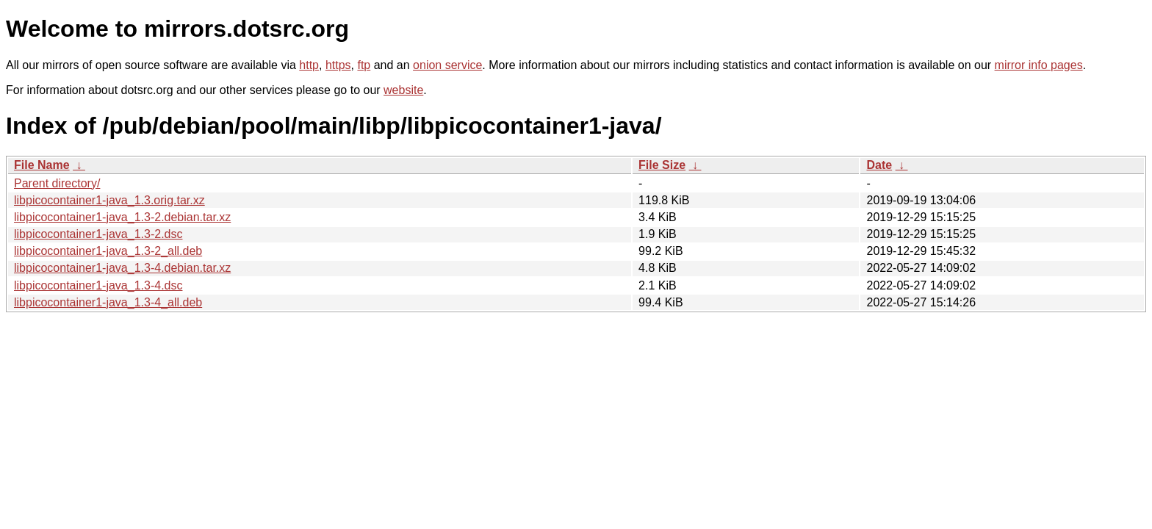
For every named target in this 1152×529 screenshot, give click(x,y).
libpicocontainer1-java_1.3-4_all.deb (108, 302)
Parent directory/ (57, 183)
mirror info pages (1039, 65)
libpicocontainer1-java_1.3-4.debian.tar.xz (122, 268)
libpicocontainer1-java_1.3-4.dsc (98, 285)
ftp (363, 65)
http (309, 65)
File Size (661, 165)
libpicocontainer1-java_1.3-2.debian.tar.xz (122, 217)
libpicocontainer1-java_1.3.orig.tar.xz (109, 200)
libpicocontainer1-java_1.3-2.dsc (98, 234)
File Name (42, 165)
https (338, 65)
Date (879, 165)
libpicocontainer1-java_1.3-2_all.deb (108, 251)
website (403, 90)
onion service (447, 65)
